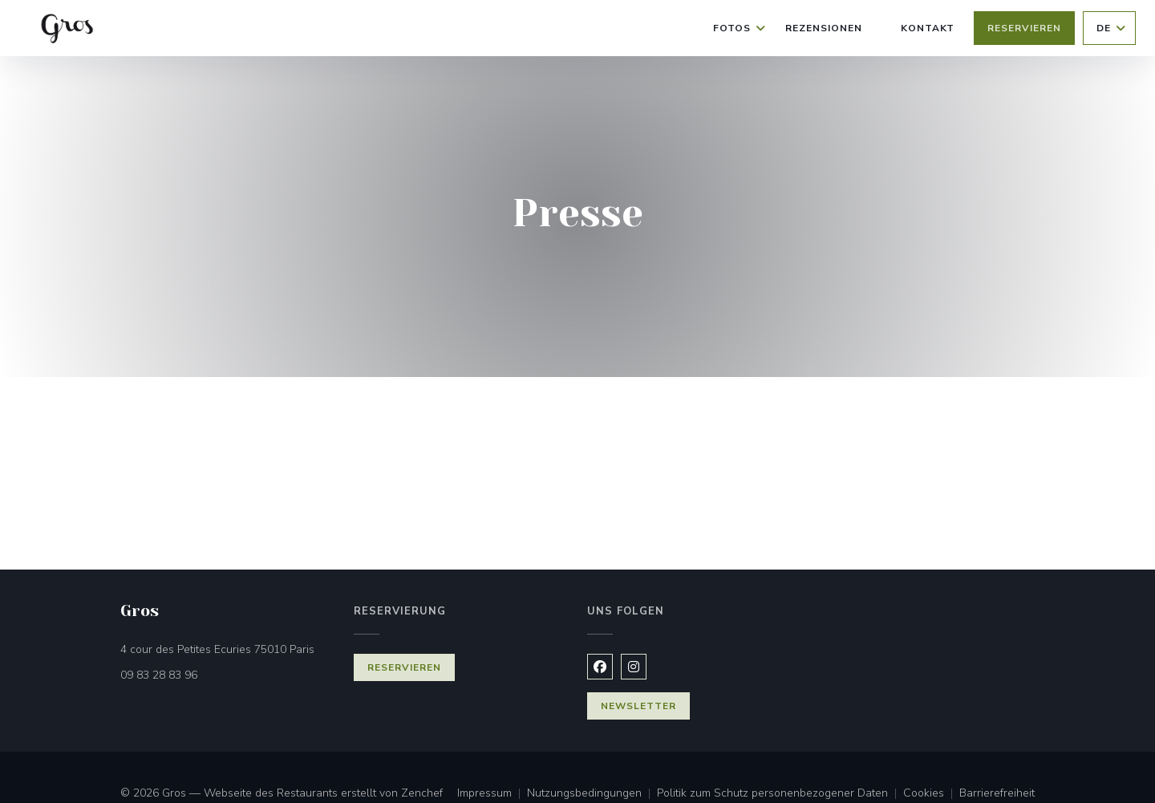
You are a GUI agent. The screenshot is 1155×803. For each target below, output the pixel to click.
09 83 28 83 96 (158, 675)
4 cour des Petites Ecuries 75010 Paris (227, 648)
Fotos (739, 28)
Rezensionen (823, 28)
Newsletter (638, 706)
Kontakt (928, 28)
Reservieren (1024, 28)
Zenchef (422, 793)
